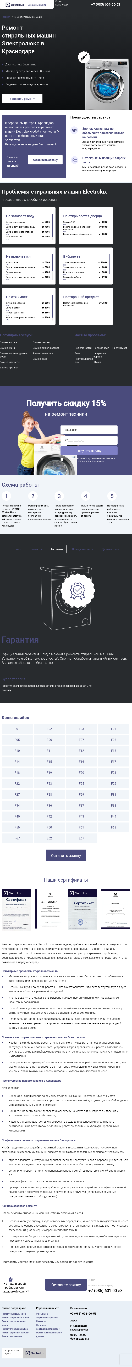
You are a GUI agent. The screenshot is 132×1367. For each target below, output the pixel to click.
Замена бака (40, 358)
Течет (78, 353)
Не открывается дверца (82, 216)
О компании (42, 1313)
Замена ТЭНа (7, 347)
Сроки (17, 549)
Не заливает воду (20, 216)
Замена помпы (41, 342)
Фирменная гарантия (47, 1317)
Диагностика (110, 549)
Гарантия (57, 549)
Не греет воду (101, 347)
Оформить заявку (45, 160)
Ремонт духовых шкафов (15, 1328)
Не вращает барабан (100, 355)
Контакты (41, 1321)
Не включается (18, 256)
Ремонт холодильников (14, 1313)
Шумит (97, 362)
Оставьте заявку (66, 1284)
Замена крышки (9, 367)
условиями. (99, 461)
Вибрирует (71, 256)
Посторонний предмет (81, 297)
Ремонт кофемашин (12, 1336)
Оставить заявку (66, 855)
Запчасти (36, 549)
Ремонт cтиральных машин (16, 1317)
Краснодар (61, 4)
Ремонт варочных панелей (15, 1332)
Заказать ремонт (22, 99)
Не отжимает (17, 297)
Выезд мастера (82, 549)
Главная (6, 16)
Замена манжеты (10, 362)
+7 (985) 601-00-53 (105, 4)
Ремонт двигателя (43, 353)
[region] (29, 227)
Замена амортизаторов (46, 347)
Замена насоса (8, 342)
